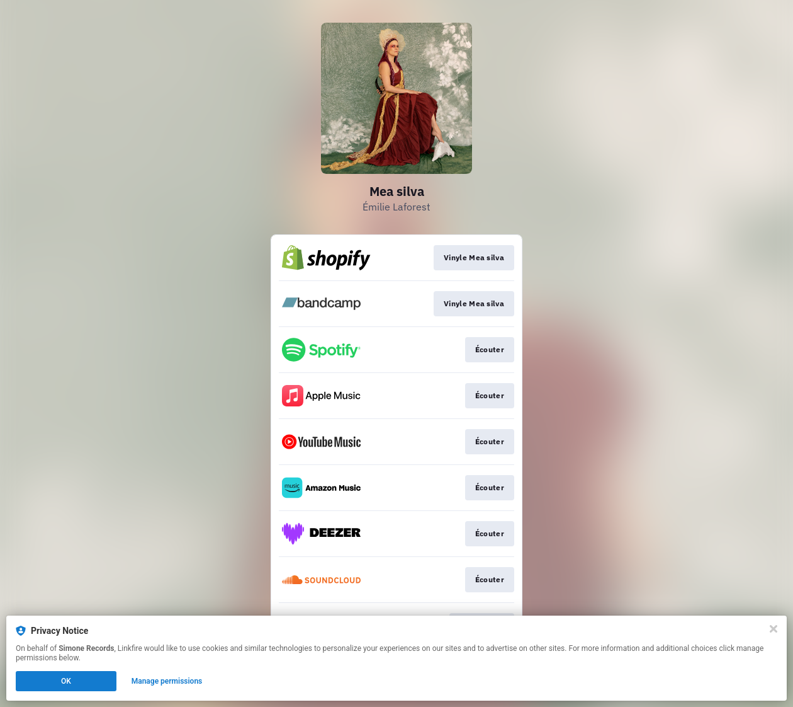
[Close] (773, 629)
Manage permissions (167, 681)
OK (66, 681)
